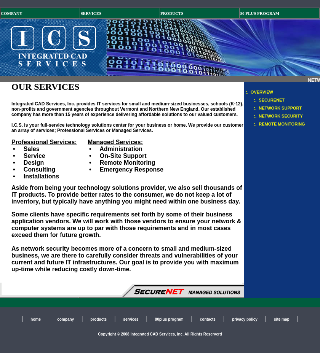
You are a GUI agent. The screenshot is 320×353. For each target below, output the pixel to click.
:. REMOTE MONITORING (275, 124)
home (35, 319)
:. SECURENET (265, 100)
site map (282, 319)
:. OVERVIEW (259, 92)
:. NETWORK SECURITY (274, 116)
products (98, 319)
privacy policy (245, 319)
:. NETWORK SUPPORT (274, 108)
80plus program (169, 319)
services (130, 319)
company (65, 319)
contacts (208, 319)
